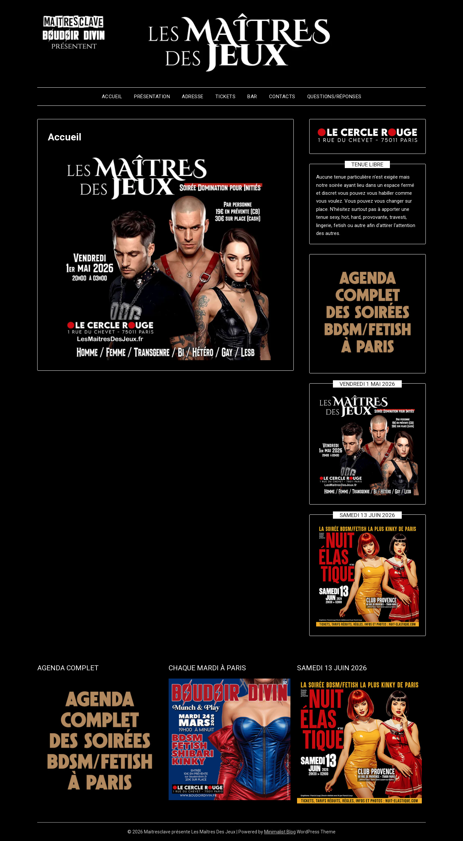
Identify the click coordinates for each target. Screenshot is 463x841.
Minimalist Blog (280, 831)
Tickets (225, 97)
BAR (252, 97)
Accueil (112, 97)
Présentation (152, 97)
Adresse (193, 97)
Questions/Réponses (334, 97)
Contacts (282, 97)
